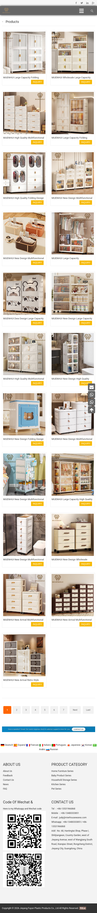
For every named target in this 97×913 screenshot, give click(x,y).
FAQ (5, 789)
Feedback (8, 775)
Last (88, 710)
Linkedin (87, 3)
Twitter (81, 3)
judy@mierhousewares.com (72, 817)
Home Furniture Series (62, 771)
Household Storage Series (64, 780)
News (5, 784)
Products (12, 22)
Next (75, 710)
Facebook (76, 3)
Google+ (93, 3)
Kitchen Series (58, 784)
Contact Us (8, 780)
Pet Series (56, 789)
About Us (7, 771)
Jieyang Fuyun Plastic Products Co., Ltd (39, 908)
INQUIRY (37, 82)
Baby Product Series (61, 775)
